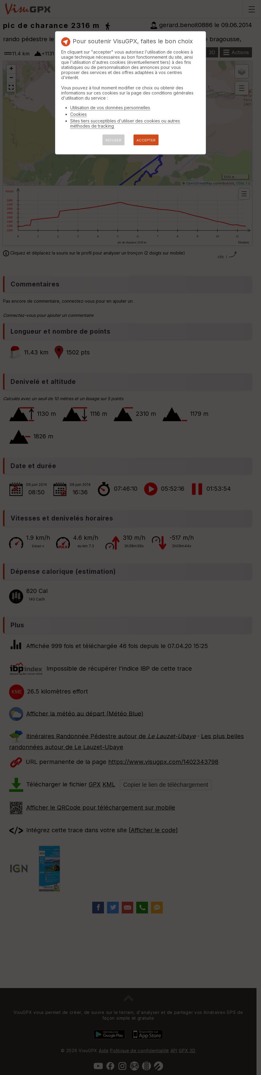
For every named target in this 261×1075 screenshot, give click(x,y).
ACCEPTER (146, 140)
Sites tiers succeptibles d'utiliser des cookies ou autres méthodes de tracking (125, 123)
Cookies (78, 114)
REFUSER (113, 140)
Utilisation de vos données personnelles (110, 107)
